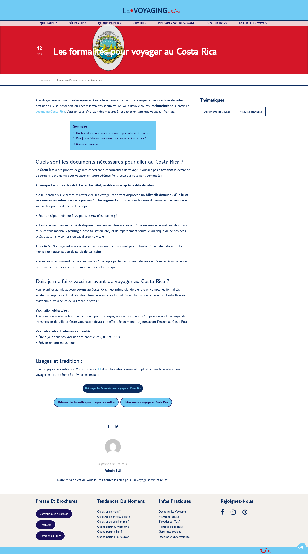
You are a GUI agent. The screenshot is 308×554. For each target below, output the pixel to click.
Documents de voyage (217, 111)
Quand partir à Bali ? (109, 531)
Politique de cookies (171, 526)
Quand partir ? (110, 23)
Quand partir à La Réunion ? (114, 536)
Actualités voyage (253, 23)
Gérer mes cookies (170, 531)
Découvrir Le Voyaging (172, 511)
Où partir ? (77, 23)
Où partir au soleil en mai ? (113, 521)
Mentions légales (169, 516)
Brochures (45, 524)
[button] (301, 547)
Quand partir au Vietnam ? (113, 526)
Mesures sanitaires (251, 111)
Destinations (216, 23)
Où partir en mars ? (109, 511)
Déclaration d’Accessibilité (174, 536)
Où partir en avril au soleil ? (113, 516)
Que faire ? (48, 23)
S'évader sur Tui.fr (50, 535)
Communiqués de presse (54, 513)
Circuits (139, 23)
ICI (99, 369)
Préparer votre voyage (176, 23)
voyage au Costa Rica (50, 111)
